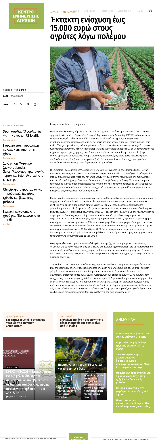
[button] (150, 11)
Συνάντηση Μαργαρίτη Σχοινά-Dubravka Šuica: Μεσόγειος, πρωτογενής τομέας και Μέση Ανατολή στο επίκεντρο (22, 157)
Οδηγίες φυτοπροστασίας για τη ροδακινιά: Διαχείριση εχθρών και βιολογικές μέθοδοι (23, 171)
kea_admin (20, 89)
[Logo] (78, 429)
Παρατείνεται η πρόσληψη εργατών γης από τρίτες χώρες (21, 144)
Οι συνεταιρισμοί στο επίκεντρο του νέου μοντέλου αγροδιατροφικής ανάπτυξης (133, 391)
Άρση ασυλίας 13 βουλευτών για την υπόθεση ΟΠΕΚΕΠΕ (19, 132)
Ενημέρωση (9, 138)
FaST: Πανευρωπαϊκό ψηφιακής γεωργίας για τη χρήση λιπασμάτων (25, 322)
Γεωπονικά (9, 176)
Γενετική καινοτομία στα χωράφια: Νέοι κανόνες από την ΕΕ (20, 183)
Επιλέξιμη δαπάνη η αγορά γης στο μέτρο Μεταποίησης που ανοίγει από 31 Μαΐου (81, 322)
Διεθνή (6, 188)
